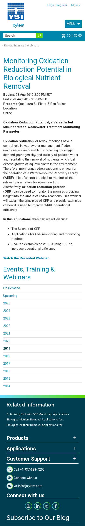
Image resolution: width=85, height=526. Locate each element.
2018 (6, 356)
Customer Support (28, 459)
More (74, 5)
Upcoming (10, 295)
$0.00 (74, 36)
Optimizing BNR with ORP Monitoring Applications (38, 414)
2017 (6, 363)
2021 (6, 333)
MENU (71, 24)
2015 (6, 378)
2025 (6, 303)
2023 (6, 318)
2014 (6, 386)
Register (62, 5)
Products (17, 438)
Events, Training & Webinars (21, 45)
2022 (6, 326)
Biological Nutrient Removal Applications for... (35, 419)
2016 (6, 371)
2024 (6, 311)
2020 (6, 341)
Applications (21, 449)
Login (51, 5)
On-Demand (11, 288)
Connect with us (25, 478)
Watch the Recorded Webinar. (26, 258)
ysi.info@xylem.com (28, 486)
